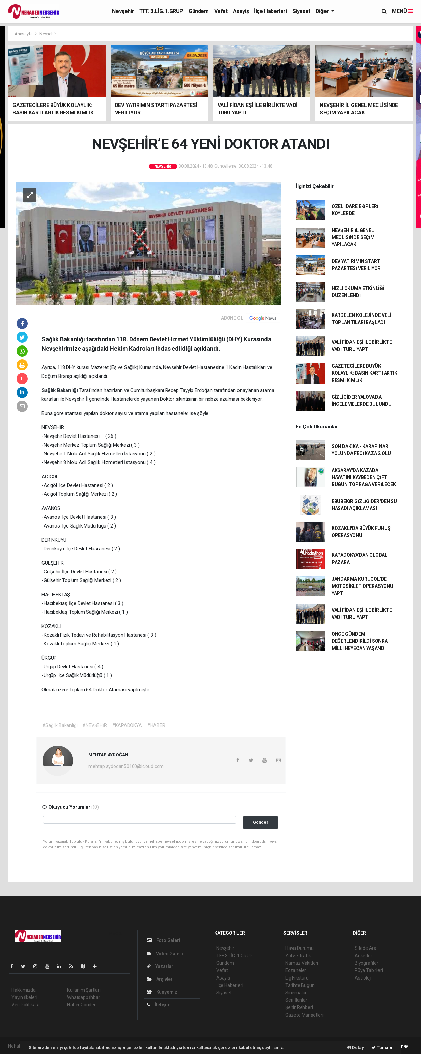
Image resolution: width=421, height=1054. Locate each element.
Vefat (221, 11)
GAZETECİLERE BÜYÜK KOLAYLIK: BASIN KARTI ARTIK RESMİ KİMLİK (364, 373)
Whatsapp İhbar (83, 997)
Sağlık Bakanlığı (60, 390)
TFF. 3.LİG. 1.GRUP (161, 11)
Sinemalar (296, 992)
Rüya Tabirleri (369, 970)
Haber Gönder (81, 1004)
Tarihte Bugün (300, 985)
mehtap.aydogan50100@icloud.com (126, 766)
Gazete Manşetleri (304, 1015)
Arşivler (160, 979)
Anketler (363, 955)
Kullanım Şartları (84, 990)
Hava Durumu (299, 948)
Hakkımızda (23, 990)
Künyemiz (162, 992)
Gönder (260, 822)
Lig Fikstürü (297, 978)
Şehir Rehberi (299, 1007)
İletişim (159, 1004)
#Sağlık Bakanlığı (60, 725)
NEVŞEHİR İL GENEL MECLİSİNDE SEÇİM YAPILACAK (353, 237)
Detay (355, 1047)
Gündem (199, 11)
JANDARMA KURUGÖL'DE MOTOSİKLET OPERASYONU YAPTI (362, 586)
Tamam (381, 1047)
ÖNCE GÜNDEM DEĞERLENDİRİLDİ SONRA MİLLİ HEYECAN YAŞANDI (360, 641)
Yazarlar (160, 966)
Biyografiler (366, 963)
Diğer (323, 11)
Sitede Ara (365, 948)
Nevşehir (123, 11)
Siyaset (301, 11)
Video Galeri (165, 953)
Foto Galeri (163, 940)
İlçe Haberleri (270, 11)
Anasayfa (24, 33)
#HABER (156, 725)
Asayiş (241, 11)
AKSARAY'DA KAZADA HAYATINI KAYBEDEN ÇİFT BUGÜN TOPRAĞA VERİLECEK (364, 477)
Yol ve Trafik (298, 955)
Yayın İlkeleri (24, 997)
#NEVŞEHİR (94, 725)
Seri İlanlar (296, 1000)
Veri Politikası (25, 1004)
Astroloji (363, 978)
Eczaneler (295, 970)
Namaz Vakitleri (301, 963)
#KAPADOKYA (127, 725)
